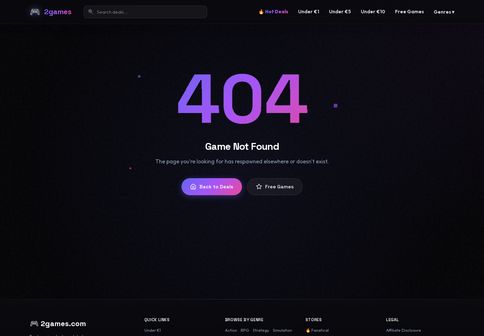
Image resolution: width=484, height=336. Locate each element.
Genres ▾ (444, 12)
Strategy (261, 330)
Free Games (409, 12)
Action (231, 330)
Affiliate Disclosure (403, 330)
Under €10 (373, 12)
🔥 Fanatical (317, 330)
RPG (245, 330)
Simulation (282, 330)
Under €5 (340, 12)
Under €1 (308, 12)
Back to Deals (211, 186)
